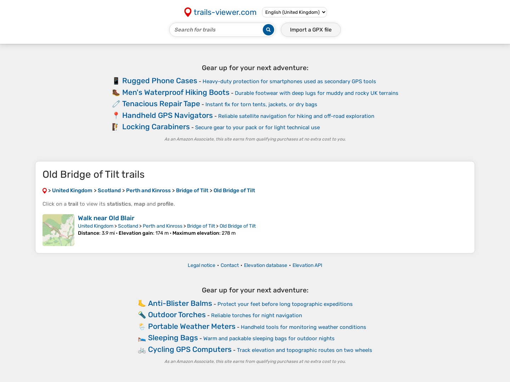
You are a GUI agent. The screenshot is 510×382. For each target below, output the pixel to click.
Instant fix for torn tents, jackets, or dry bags (261, 104)
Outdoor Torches (177, 314)
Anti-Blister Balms (180, 303)
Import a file (311, 30)
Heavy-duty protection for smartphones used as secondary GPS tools (289, 81)
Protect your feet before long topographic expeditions (285, 304)
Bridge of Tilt (201, 226)
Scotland (128, 226)
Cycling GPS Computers (190, 349)
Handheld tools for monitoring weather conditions (303, 327)
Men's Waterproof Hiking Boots (176, 92)
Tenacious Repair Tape (161, 103)
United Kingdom (95, 226)
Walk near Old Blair (106, 218)
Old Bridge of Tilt (238, 226)
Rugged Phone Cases (159, 80)
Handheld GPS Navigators (167, 115)
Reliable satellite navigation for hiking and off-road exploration (296, 116)
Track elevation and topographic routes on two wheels (304, 350)
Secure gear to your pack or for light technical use (257, 127)
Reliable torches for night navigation (256, 315)
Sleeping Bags (173, 337)
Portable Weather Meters (192, 326)
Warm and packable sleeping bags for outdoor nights (269, 338)
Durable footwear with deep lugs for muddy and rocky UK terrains (316, 93)
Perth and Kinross (162, 226)
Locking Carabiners (156, 126)
